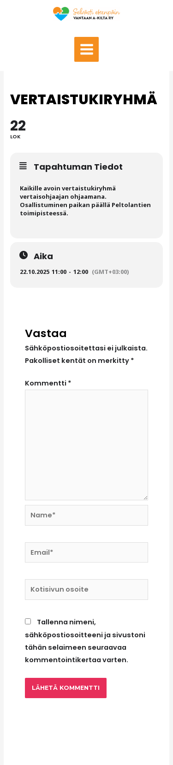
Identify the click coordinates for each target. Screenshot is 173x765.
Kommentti (48, 383)
